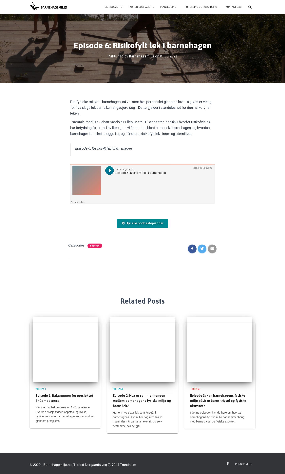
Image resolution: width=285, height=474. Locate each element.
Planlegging (169, 7)
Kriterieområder (142, 7)
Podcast (94, 246)
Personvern (244, 464)
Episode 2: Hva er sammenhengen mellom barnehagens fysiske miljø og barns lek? (142, 401)
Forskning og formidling (202, 7)
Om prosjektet (114, 7)
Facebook (228, 463)
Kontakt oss (233, 7)
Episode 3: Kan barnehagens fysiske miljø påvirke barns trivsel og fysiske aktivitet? (218, 401)
